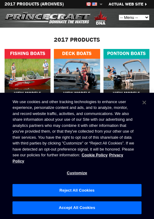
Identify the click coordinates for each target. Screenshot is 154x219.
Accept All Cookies (77, 207)
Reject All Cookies (76, 190)
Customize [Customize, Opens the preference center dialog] (77, 173)
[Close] (144, 102)
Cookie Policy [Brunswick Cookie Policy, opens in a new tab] (94, 155)
